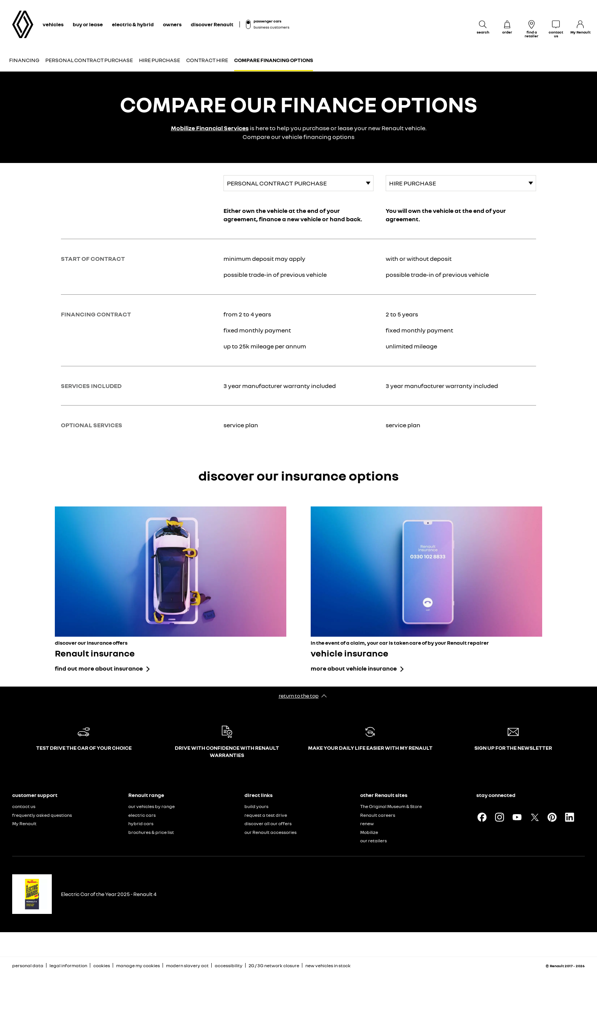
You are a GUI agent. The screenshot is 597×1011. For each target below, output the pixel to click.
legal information (68, 965)
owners (172, 24)
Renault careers (377, 815)
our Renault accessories (270, 832)
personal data (27, 965)
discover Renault (212, 24)
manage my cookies (138, 965)
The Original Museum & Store (391, 806)
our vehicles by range (151, 806)
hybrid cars (140, 823)
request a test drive (265, 815)
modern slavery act (187, 965)
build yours (256, 806)
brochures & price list (151, 832)
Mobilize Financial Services (210, 128)
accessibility (229, 965)
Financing (24, 60)
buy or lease (88, 24)
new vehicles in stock (328, 965)
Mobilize (369, 832)
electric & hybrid (133, 24)
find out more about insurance (99, 668)
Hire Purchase (159, 60)
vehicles (53, 24)
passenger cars (267, 21)
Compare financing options (273, 60)
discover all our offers (268, 823)
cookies (101, 965)
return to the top (299, 695)
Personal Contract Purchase (89, 60)
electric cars (142, 815)
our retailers (373, 840)
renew (367, 823)
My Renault (24, 823)
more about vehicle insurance (354, 668)
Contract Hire (207, 60)
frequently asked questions (42, 815)
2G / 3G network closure (274, 965)
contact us (23, 806)
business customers (271, 27)
